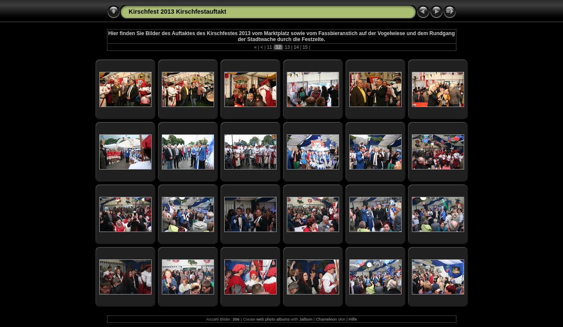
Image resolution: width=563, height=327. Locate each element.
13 (287, 47)
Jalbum (306, 319)
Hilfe (353, 319)
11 (269, 47)
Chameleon (326, 319)
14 (296, 47)
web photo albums (273, 319)
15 (305, 47)
